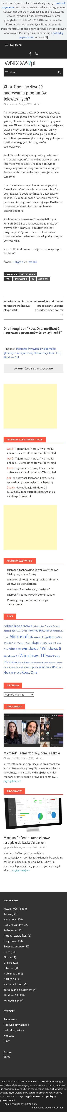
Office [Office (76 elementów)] (59, 637)
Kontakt (9, 1035)
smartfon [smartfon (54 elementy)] (44, 643)
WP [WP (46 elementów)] (56, 667)
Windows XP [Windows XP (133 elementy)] (47, 667)
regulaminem (32, 1096)
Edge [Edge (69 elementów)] (12, 630)
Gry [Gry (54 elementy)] (23, 630)
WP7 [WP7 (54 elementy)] (60, 667)
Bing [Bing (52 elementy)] (42, 626)
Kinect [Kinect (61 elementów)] (56, 630)
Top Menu (16, 45)
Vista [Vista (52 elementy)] (6, 649)
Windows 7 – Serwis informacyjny (45, 1081)
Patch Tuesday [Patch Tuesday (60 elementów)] (18, 643)
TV (33, 279)
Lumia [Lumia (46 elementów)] (6, 637)
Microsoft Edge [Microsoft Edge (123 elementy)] (39, 637)
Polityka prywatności (16, 1024)
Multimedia (11, 973)
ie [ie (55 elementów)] (26, 630)
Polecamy (10, 930)
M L (39, 104)
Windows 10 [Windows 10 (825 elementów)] (32, 655)
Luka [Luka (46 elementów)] (61, 631)
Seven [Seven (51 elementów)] (28, 643)
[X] (46, 37)
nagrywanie (21, 279)
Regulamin (10, 1019)
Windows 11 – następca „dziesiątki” (28, 589)
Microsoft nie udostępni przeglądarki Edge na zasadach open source (48, 306)
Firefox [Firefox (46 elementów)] (18, 631)
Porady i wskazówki (15, 935)
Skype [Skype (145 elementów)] (35, 643)
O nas (7, 1041)
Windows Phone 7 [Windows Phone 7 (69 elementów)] (23, 662)
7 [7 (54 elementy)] (4, 626)
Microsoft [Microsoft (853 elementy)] (19, 636)
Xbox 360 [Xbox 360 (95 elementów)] (16, 672)
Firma (7, 957)
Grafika (8, 962)
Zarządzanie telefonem (18, 989)
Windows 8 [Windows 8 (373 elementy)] (51, 648)
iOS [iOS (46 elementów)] (50, 631)
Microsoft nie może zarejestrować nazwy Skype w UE (18, 306)
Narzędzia (10, 979)
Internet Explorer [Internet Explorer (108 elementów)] (38, 630)
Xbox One (43, 279)
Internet (9, 968)
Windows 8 (10, 1000)
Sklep (7, 1056)
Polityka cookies (14, 1030)
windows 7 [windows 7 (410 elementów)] (31, 648)
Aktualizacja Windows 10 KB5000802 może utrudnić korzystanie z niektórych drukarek (31, 492)
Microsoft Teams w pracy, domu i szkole (31, 594)
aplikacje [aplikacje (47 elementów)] (36, 626)
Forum (8, 1052)
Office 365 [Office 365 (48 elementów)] (7, 643)
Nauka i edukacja (14, 984)
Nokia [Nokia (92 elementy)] (52, 637)
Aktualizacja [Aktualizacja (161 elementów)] (13, 626)
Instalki (32, 262)
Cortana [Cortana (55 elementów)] (48, 626)
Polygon (18, 262)
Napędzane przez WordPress (47, 1107)
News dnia (10, 919)
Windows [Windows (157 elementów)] (14, 649)
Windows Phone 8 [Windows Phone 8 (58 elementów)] (40, 662)
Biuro (7, 952)
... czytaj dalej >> (20, 870)
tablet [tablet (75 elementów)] (52, 643)
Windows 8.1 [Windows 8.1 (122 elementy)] (11, 656)
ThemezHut (30, 1103)
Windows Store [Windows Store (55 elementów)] (13, 667)
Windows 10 (11, 995)
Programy (10, 941)
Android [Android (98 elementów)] (27, 626)
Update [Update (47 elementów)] (58, 643)
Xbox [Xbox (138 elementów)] (7, 673)
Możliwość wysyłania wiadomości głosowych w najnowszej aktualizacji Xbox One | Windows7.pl (32, 353)
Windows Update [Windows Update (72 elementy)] (29, 667)
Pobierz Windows (14, 925)
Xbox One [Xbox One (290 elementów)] (30, 672)
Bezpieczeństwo (14, 946)
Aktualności (28, 274)
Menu (13, 72)
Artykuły (9, 914)
